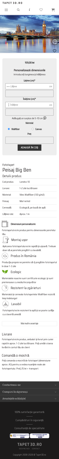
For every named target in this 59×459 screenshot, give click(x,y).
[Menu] (6, 10)
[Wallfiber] (9, 129)
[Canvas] (33, 129)
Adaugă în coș (29, 147)
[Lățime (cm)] (29, 86)
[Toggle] (55, 385)
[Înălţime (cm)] (29, 105)
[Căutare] (18, 10)
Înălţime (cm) (29, 99)
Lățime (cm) (29, 80)
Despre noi (24, 448)
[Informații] (29, 10)
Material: (30, 123)
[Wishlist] (55, 42)
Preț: (29, 134)
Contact (36, 448)
